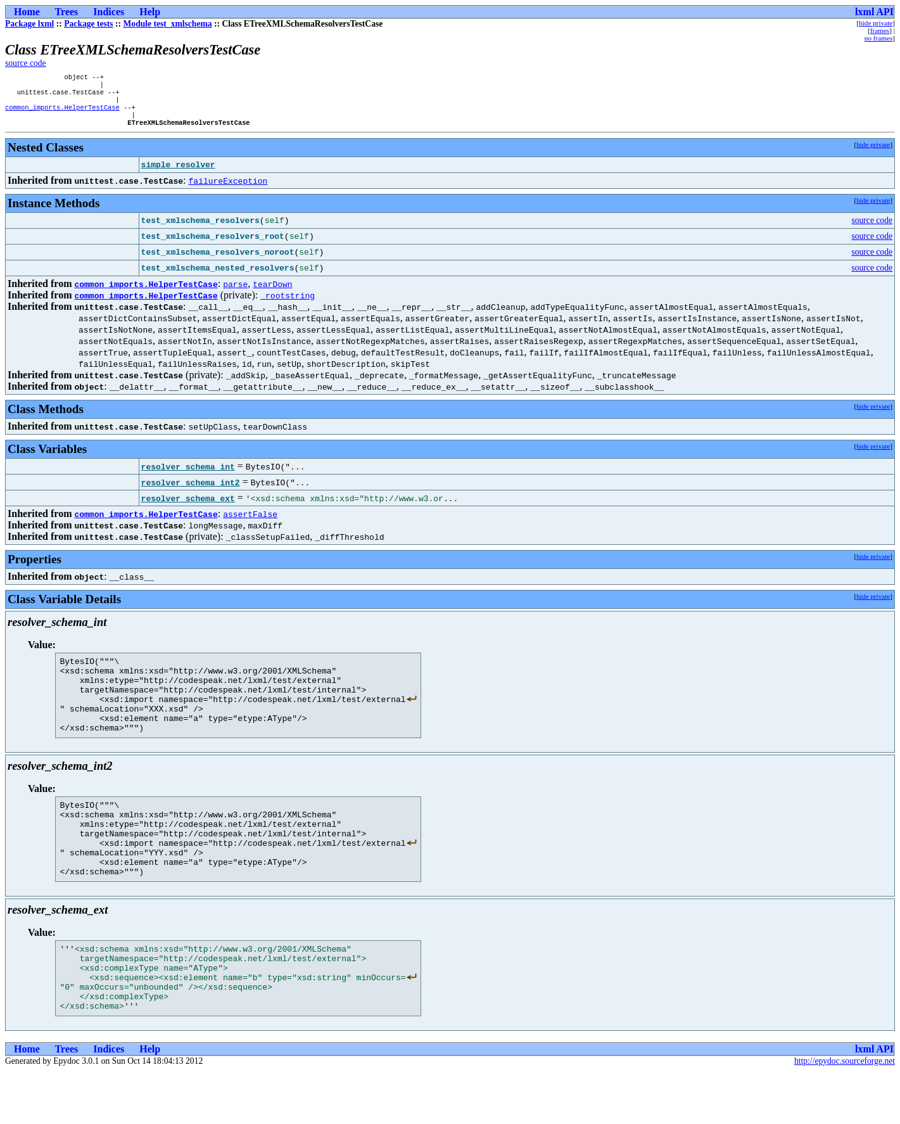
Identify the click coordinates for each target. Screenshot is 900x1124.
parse (235, 292)
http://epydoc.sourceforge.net (844, 1113)
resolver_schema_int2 (190, 491)
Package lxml (29, 24)
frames (879, 30)
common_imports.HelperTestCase (62, 113)
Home (27, 11)
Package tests (88, 24)
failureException (228, 189)
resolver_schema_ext (188, 507)
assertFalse (250, 522)
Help (149, 11)
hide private (875, 23)
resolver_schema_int (188, 475)
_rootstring (287, 304)
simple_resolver (178, 173)
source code (25, 63)
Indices (108, 11)
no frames (878, 38)
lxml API (874, 11)
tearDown (272, 292)
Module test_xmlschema (168, 24)
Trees (67, 11)
